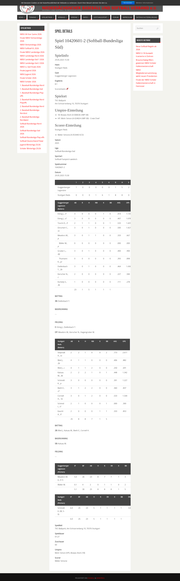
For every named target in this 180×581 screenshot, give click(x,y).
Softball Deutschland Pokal (31, 141)
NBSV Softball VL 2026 (29, 48)
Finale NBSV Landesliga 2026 (32, 52)
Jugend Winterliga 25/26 (30, 144)
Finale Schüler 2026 (28, 78)
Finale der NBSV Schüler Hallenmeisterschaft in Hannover (146, 83)
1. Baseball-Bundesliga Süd (31, 89)
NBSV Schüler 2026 (28, 81)
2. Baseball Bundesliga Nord (32, 106)
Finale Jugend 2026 (28, 70)
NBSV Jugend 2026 (28, 74)
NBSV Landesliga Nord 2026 (32, 56)
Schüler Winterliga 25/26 (30, 148)
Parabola (91, 578)
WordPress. (100, 578)
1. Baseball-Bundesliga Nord (32, 85)
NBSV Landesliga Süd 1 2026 (32, 59)
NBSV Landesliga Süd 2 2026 (32, 63)
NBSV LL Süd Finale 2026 (30, 67)
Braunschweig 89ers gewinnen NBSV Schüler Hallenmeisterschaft (146, 63)
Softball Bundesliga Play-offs (32, 137)
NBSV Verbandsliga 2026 (30, 44)
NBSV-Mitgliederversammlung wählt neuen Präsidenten (146, 73)
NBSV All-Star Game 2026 (31, 34)
